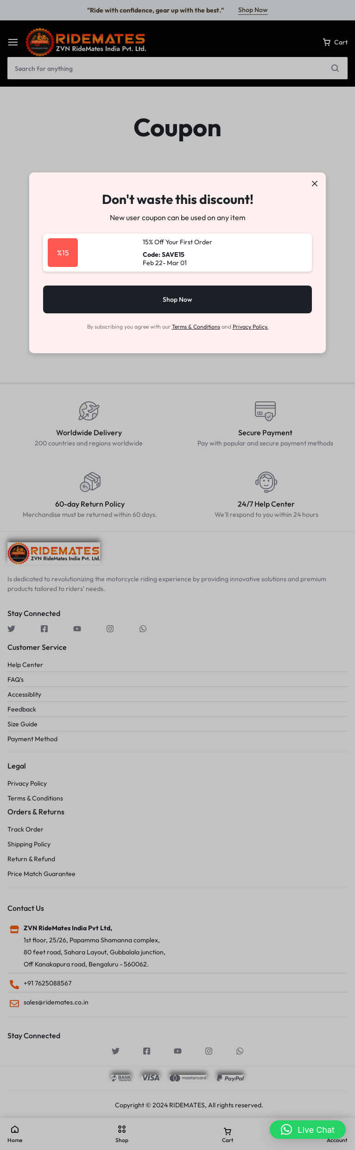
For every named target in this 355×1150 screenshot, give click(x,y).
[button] (308, 1129)
